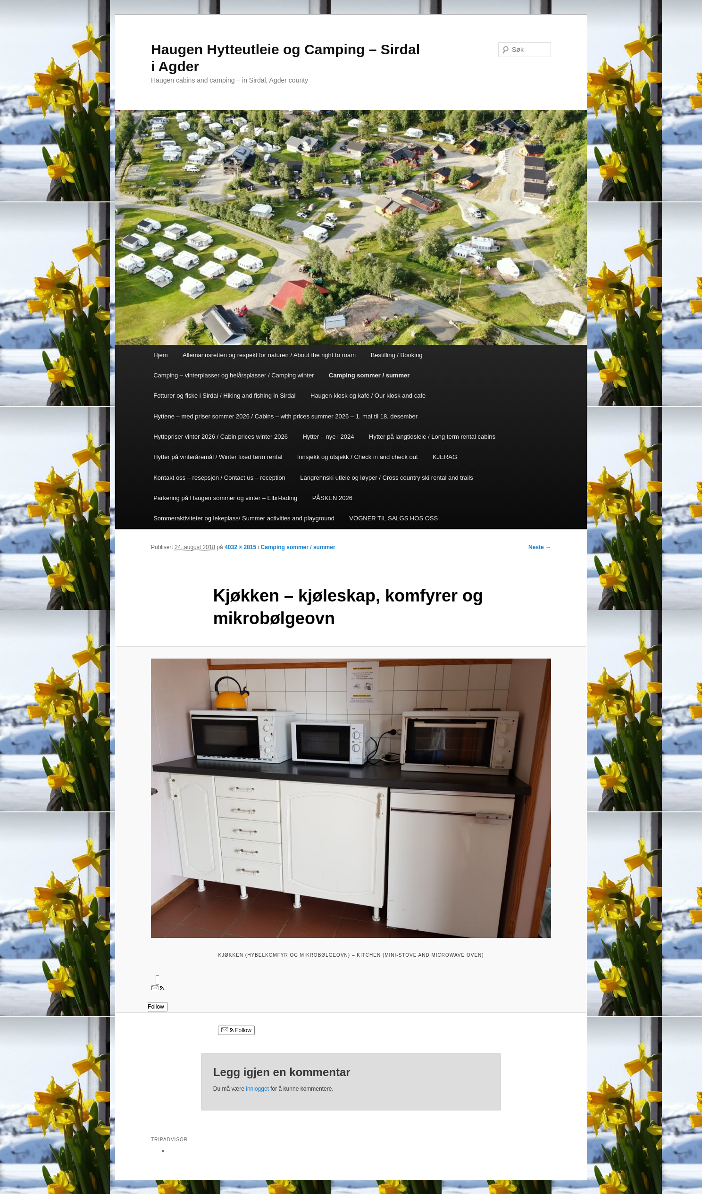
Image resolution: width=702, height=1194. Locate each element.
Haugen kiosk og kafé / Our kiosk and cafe (368, 395)
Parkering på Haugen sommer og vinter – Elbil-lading (225, 497)
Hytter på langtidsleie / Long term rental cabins (432, 436)
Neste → (539, 547)
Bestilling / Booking (397, 355)
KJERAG (445, 456)
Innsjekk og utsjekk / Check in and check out (357, 456)
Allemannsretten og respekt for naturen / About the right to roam (269, 355)
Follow (236, 1030)
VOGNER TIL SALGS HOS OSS (393, 518)
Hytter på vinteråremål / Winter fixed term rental (217, 456)
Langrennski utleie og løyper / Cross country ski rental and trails (386, 477)
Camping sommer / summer (369, 375)
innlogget (257, 1088)
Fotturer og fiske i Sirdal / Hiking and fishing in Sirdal (224, 395)
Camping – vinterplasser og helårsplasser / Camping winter (233, 375)
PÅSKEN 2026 (332, 497)
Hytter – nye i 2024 (328, 436)
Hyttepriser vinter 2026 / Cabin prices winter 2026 (220, 436)
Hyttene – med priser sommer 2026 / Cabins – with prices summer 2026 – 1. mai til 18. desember (285, 416)
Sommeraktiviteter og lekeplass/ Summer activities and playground (243, 518)
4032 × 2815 (240, 547)
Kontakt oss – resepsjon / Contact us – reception (219, 477)
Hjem (160, 355)
